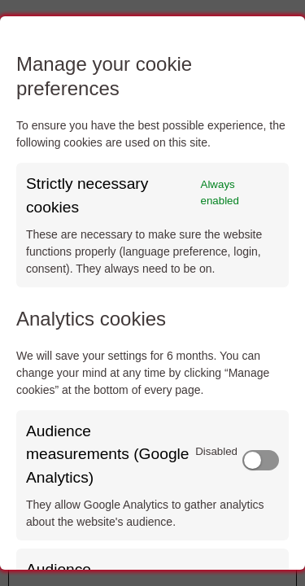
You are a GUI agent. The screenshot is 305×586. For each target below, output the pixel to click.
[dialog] (152, 293)
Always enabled (220, 192)
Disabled (216, 451)
